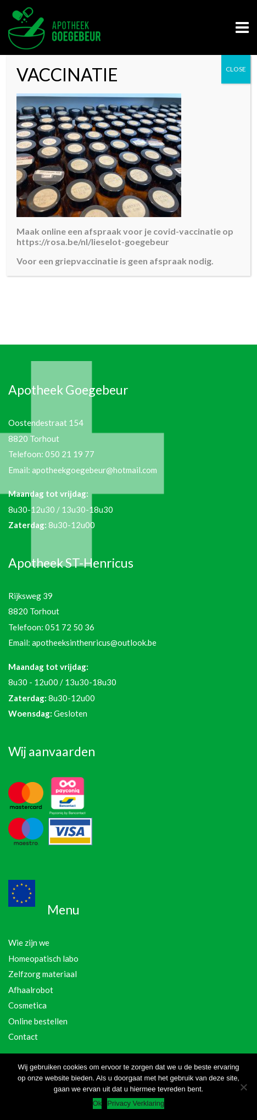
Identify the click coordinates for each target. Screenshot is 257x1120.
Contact (23, 1036)
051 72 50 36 (69, 627)
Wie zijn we (28, 942)
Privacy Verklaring (135, 1103)
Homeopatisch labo (43, 958)
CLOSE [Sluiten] (236, 69)
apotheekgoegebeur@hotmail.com (94, 470)
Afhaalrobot (30, 990)
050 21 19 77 (69, 454)
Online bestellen (38, 1021)
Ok (97, 1103)
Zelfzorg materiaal (42, 974)
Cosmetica (27, 1005)
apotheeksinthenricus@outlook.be (94, 642)
